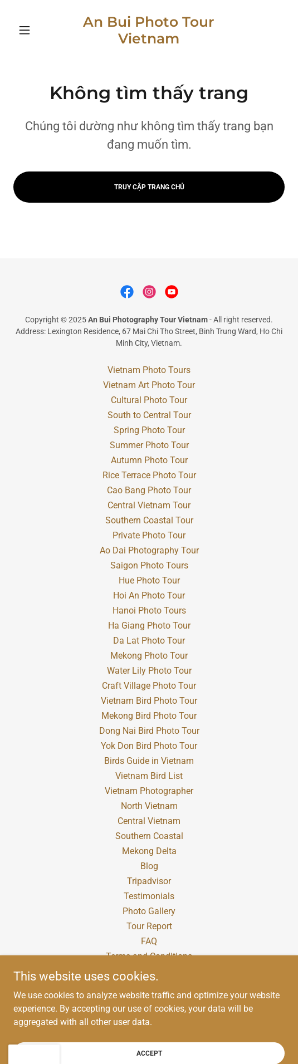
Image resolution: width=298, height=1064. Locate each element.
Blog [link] (149, 866)
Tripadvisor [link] (149, 881)
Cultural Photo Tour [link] (149, 400)
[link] (149, 30)
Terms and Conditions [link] (149, 956)
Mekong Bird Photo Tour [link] (149, 715)
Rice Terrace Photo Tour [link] (149, 475)
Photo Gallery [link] (149, 911)
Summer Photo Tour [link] (149, 445)
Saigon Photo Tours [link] (149, 565)
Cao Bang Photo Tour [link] (149, 490)
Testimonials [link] (149, 896)
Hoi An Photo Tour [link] (149, 595)
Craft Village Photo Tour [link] (149, 685)
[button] (33, 30)
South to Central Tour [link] (149, 415)
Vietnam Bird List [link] (149, 776)
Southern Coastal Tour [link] (149, 520)
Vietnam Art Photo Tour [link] (149, 385)
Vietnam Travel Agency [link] (149, 971)
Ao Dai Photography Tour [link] (149, 550)
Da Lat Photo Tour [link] (149, 640)
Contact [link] (149, 986)
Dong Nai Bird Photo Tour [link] (149, 730)
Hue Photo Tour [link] (149, 580)
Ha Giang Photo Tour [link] (149, 625)
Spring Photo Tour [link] (149, 430)
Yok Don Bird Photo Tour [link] (149, 746)
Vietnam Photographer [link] (149, 791)
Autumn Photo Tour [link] (149, 460)
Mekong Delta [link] (149, 851)
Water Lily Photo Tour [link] (149, 670)
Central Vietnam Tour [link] (149, 505)
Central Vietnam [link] (149, 821)
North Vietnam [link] (149, 806)
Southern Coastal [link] (149, 836)
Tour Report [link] (149, 926)
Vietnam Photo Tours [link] (149, 370)
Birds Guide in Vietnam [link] (149, 761)
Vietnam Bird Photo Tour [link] (149, 700)
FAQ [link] (149, 941)
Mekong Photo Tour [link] (149, 655)
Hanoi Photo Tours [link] (149, 610)
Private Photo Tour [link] (149, 535)
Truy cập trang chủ (149, 187)
